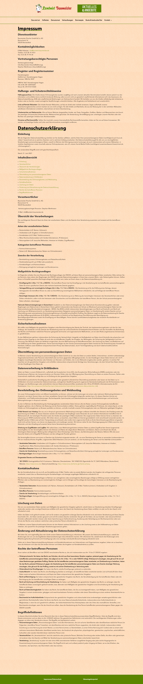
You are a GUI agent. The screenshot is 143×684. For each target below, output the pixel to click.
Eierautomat (55, 20)
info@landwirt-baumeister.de (39, 50)
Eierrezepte (79, 20)
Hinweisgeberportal (90, 679)
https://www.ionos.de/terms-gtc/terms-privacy (74, 464)
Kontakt (107, 20)
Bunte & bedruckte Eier (94, 20)
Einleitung (22, 161)
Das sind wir (35, 20)
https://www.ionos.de (33, 464)
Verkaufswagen (67, 20)
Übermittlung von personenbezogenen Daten (35, 174)
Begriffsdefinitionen (26, 192)
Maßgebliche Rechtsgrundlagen (30, 169)
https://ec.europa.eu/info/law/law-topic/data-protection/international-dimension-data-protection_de (62, 386)
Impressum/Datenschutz (52, 679)
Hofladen (45, 20)
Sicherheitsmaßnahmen (27, 172)
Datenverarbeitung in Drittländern (31, 177)
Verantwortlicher (25, 164)
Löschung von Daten (26, 185)
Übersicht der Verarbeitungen (29, 167)
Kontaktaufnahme (25, 182)
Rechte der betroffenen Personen (30, 190)
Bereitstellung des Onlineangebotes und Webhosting (38, 179)
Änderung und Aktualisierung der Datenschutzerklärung (38, 187)
